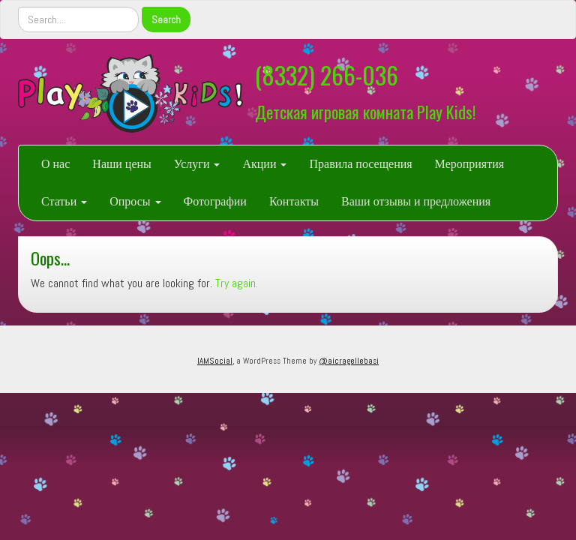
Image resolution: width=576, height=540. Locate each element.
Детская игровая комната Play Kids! (365, 111)
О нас (55, 164)
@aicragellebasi (349, 361)
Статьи (64, 201)
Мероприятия (470, 164)
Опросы (135, 201)
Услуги (197, 164)
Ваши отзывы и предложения (415, 201)
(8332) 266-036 (326, 74)
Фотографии (215, 201)
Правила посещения (360, 164)
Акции (264, 164)
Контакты (294, 201)
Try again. (236, 283)
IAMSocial (214, 361)
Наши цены (122, 164)
